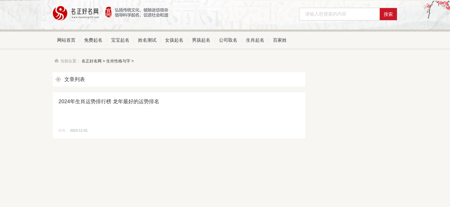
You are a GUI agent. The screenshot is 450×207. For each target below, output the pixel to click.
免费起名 (93, 40)
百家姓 (280, 40)
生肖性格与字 (118, 61)
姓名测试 (147, 40)
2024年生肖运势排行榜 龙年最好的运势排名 (109, 101)
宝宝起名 (120, 40)
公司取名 (228, 40)
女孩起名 (174, 40)
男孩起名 (201, 40)
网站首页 (66, 40)
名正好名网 (92, 61)
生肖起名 (255, 40)
